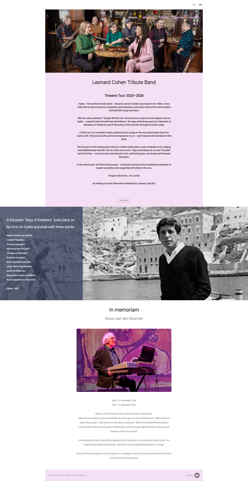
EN (200, 5)
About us (148, 17)
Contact (194, 17)
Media (163, 17)
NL (194, 5)
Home (133, 17)
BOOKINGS (124, 200)
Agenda (178, 17)
